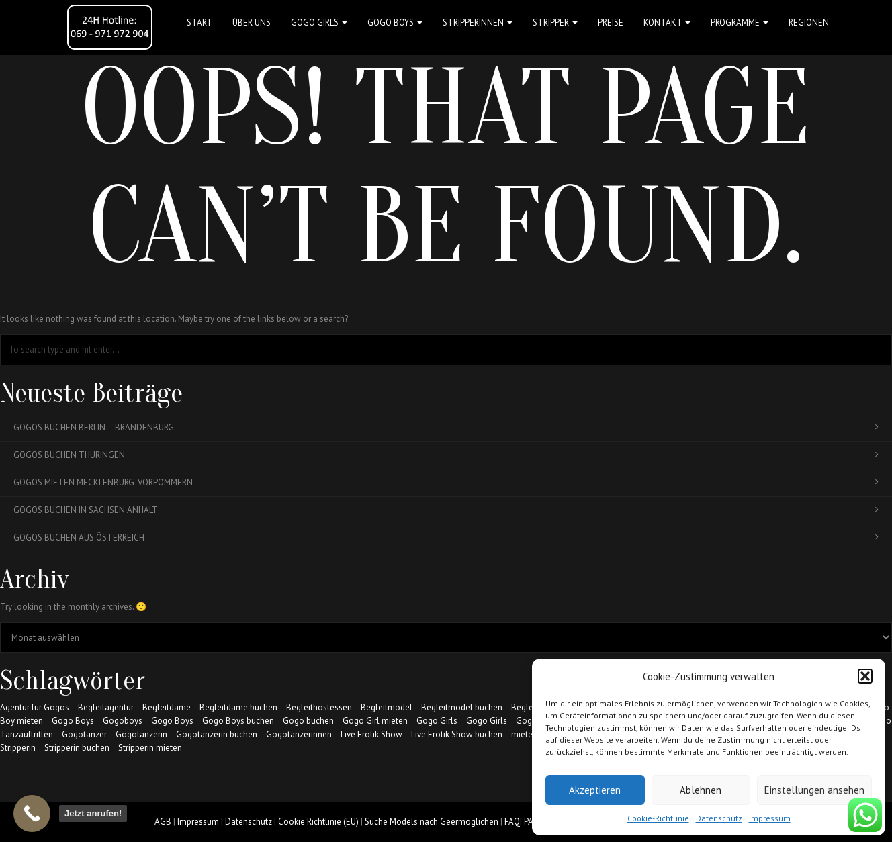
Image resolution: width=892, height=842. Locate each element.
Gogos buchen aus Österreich (446, 537)
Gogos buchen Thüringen (446, 455)
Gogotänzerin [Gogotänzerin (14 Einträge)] (141, 734)
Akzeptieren (595, 790)
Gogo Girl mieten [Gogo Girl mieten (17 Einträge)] (375, 721)
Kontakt (666, 22)
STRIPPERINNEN (477, 22)
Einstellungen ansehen (814, 790)
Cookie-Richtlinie (658, 818)
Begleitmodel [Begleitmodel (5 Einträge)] (386, 707)
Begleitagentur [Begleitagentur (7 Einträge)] (106, 707)
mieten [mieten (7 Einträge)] (524, 734)
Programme (739, 22)
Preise (610, 22)
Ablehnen (700, 790)
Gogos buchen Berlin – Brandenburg (446, 427)
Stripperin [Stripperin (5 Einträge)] (18, 747)
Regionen (809, 22)
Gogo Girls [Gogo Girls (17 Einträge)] (436, 721)
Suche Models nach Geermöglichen (431, 821)
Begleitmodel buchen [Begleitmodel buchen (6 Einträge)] (461, 707)
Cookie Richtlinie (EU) (318, 821)
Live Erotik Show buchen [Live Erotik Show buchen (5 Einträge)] (456, 734)
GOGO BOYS (394, 22)
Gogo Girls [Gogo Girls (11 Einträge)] (486, 721)
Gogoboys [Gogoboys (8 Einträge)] (122, 721)
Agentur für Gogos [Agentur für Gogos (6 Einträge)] (34, 707)
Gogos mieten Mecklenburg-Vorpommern (446, 482)
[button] (865, 676)
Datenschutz (719, 818)
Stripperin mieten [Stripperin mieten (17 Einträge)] (150, 747)
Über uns (251, 22)
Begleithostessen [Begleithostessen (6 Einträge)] (319, 707)
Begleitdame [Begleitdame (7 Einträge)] (166, 707)
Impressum (770, 818)
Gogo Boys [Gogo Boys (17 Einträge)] (73, 721)
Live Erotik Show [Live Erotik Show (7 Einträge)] (371, 734)
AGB (162, 821)
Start (199, 22)
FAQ (512, 821)
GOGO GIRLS (319, 22)
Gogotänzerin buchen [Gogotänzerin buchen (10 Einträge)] (216, 734)
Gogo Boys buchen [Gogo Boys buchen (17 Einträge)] (238, 721)
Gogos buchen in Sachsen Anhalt (446, 510)
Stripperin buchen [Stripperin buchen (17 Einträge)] (76, 747)
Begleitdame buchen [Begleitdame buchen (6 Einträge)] (238, 707)
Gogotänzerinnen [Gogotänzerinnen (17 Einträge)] (299, 734)
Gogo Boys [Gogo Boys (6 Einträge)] (172, 721)
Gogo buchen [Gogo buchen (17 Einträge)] (308, 721)
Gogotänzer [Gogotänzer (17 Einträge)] (84, 734)
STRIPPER (555, 22)
